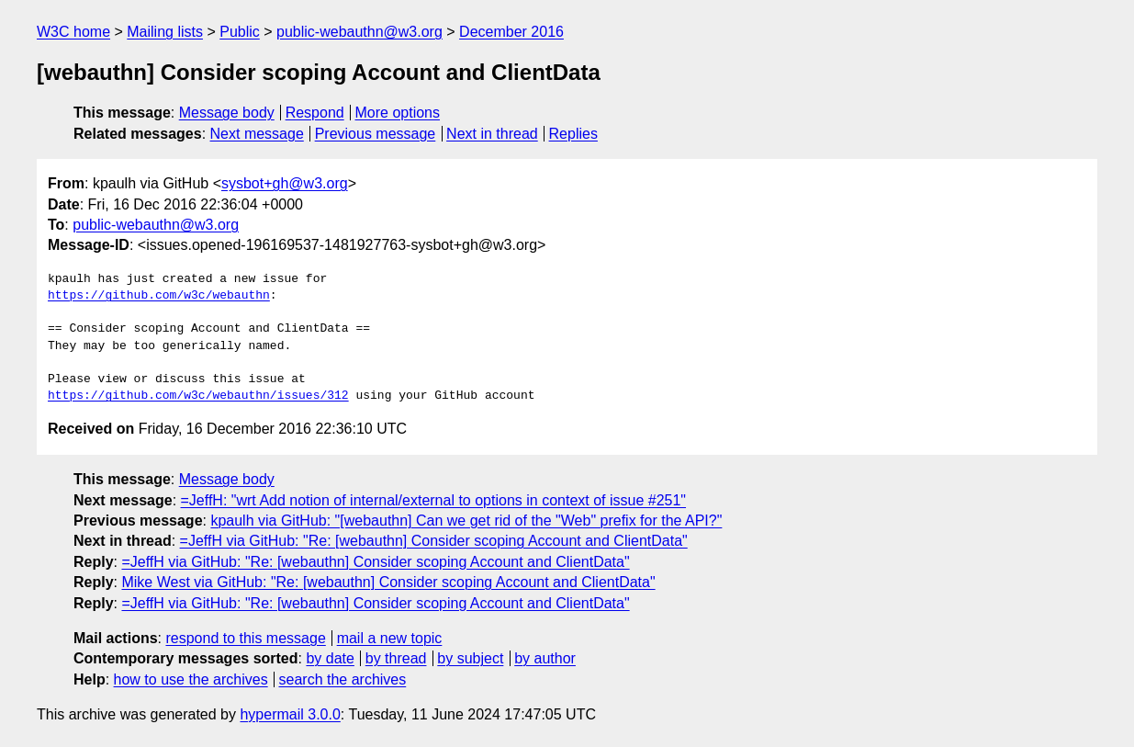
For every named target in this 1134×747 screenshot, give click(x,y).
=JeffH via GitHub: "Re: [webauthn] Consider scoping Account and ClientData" (434, 541)
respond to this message (245, 638)
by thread (396, 658)
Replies (573, 133)
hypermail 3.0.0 (290, 714)
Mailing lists (165, 32)
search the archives (343, 679)
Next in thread (492, 133)
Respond (315, 112)
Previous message (375, 133)
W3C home (73, 32)
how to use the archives (191, 679)
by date (330, 658)
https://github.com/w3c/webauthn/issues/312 (198, 396)
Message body (227, 112)
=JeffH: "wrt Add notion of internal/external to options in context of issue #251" (434, 500)
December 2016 (511, 32)
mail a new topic (390, 638)
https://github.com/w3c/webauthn (159, 296)
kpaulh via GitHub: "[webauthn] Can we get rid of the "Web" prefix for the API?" (466, 520)
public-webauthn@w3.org (359, 32)
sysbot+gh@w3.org (284, 183)
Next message (257, 133)
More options (398, 112)
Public (239, 32)
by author (545, 658)
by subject (470, 658)
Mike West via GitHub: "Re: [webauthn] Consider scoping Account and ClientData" (388, 582)
